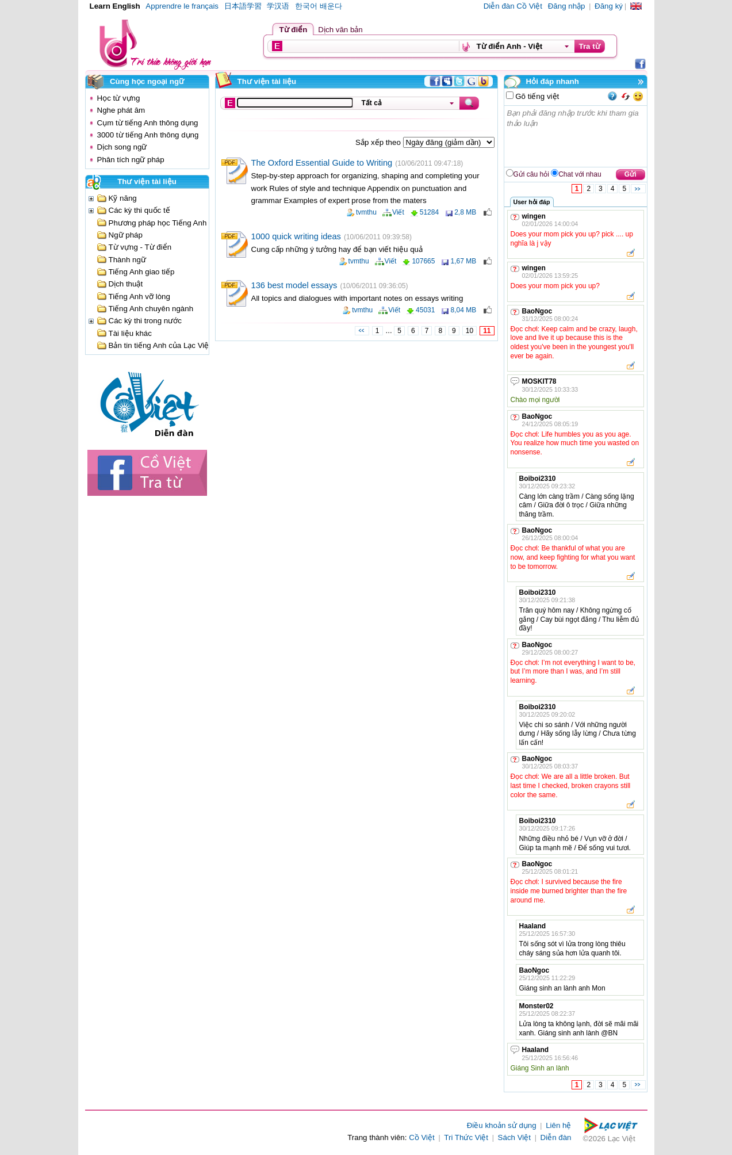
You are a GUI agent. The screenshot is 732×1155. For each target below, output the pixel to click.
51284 (429, 212)
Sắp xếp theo (379, 142)
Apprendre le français (182, 6)
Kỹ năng (123, 198)
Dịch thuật (126, 284)
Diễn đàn (556, 1137)
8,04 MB (463, 310)
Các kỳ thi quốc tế (139, 210)
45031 (425, 310)
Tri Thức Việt (466, 1137)
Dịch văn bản (340, 29)
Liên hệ (558, 1125)
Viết (398, 212)
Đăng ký (609, 6)
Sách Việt (514, 1137)
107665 (423, 261)
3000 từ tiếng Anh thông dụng (148, 135)
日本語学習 (243, 6)
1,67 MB (463, 261)
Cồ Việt (422, 1137)
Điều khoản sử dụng (501, 1125)
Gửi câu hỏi (531, 174)
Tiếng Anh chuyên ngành (151, 308)
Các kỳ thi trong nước (145, 320)
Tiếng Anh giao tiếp (142, 271)
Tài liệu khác (130, 333)
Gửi (630, 174)
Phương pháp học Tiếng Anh (158, 223)
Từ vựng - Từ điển (140, 247)
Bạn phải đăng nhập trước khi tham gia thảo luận (576, 136)
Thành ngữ (127, 259)
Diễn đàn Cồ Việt (513, 6)
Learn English (115, 6)
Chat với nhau (579, 174)
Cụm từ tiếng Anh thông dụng (147, 122)
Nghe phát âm (121, 110)
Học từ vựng (118, 98)
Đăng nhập (566, 6)
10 (469, 331)
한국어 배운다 (318, 6)
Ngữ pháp (126, 235)
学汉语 (278, 6)
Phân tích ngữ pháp (130, 159)
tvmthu (366, 212)
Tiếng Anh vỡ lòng (139, 296)
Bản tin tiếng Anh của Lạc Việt (160, 345)
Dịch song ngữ (122, 147)
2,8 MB (465, 212)
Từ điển (293, 29)
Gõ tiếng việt (536, 96)
